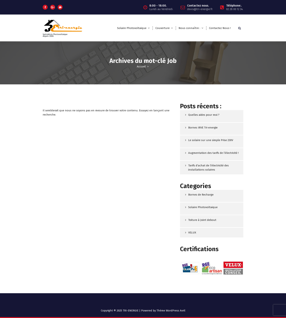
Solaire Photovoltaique (131, 28)
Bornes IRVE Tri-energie (203, 127)
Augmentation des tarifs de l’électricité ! (213, 153)
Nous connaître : (189, 28)
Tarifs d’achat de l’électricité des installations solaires (208, 167)
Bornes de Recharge (201, 194)
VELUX (192, 233)
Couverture (162, 28)
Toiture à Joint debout (202, 220)
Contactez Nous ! (220, 28)
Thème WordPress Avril (170, 310)
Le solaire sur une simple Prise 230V (210, 140)
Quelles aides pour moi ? (203, 115)
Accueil (141, 66)
